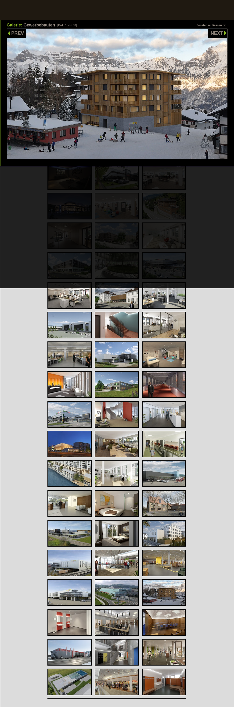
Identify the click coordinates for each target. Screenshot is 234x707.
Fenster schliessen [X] (211, 25)
